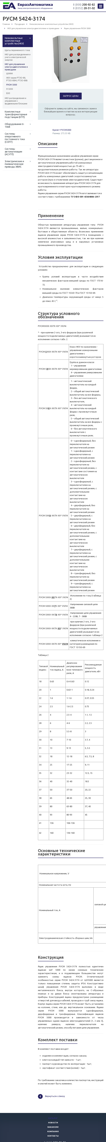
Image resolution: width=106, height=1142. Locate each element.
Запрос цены (70, 96)
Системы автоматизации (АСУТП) (13, 152)
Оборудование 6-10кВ (14, 125)
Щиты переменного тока (17, 50)
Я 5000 (9, 89)
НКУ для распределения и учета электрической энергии (17, 57)
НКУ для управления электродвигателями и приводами (16, 67)
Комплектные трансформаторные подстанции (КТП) (16, 114)
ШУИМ (9, 73)
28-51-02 (84, 8)
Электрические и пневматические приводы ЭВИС (14, 164)
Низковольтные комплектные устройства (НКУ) (14, 41)
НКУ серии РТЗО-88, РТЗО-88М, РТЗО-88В (17, 79)
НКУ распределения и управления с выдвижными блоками (16, 101)
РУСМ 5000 (11, 85)
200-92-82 (84, 4)
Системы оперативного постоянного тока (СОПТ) (15, 137)
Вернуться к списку (51, 1096)
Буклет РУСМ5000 (62, 130)
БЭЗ (8, 93)
